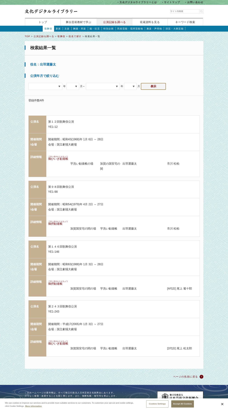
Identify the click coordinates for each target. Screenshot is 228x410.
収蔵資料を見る (150, 22)
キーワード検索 (185, 22)
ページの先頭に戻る (185, 376)
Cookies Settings (157, 406)
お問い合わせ (195, 2)
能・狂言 (95, 28)
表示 (153, 86)
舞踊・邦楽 (79, 28)
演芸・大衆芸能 (175, 28)
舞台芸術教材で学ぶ (78, 22)
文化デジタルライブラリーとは (138, 2)
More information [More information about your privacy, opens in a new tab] (33, 408)
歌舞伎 (48, 28)
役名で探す (75, 36)
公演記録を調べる (114, 22)
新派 (58, 28)
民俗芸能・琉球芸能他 (130, 28)
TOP (27, 36)
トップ (43, 22)
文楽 (67, 28)
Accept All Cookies (182, 406)
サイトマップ (172, 2)
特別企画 (108, 28)
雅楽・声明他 (154, 28)
